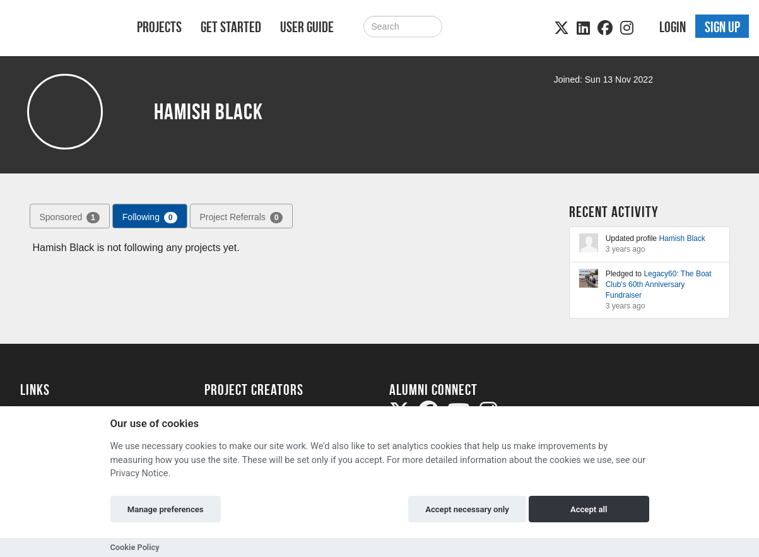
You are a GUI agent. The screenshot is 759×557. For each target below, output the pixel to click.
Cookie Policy (135, 547)
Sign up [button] (722, 27)
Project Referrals (241, 217)
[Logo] (62, 29)
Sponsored (70, 217)
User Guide (307, 27)
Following (149, 217)
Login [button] (672, 27)
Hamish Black (682, 238)
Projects (159, 27)
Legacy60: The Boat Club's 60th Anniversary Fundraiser (659, 284)
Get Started (231, 27)
